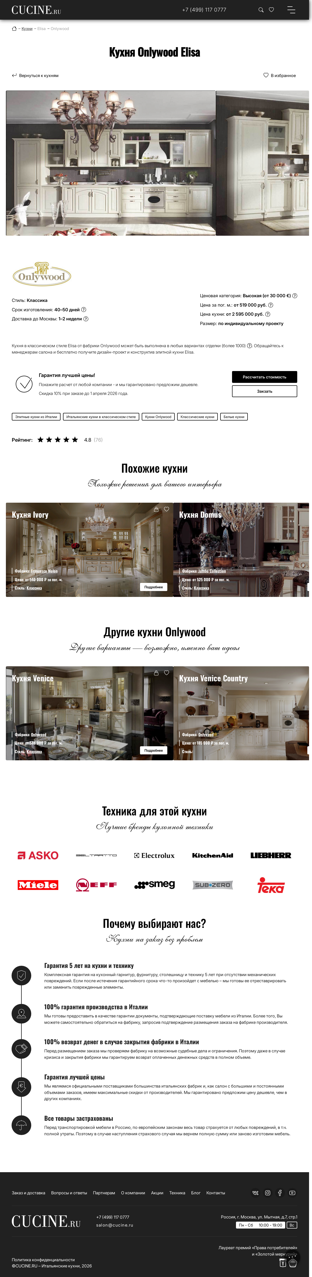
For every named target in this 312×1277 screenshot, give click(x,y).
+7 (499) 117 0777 (112, 1217)
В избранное (283, 75)
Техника (177, 1192)
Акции (157, 1192)
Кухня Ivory (30, 514)
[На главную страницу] (36, 10)
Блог (196, 1192)
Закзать (264, 391)
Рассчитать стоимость (264, 376)
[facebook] (280, 1193)
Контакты (215, 1192)
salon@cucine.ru (115, 1225)
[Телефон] (204, 10)
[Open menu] (291, 10)
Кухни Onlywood (158, 417)
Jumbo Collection (212, 571)
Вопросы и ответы (69, 1192)
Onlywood (38, 734)
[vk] (255, 1193)
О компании (133, 1192)
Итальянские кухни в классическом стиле (101, 417)
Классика (34, 588)
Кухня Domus (200, 514)
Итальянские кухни (61, 1265)
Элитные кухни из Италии (36, 417)
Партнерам (104, 1192)
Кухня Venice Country (213, 678)
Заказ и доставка (28, 1192)
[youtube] (292, 1193)
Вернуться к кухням (39, 75)
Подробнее (153, 587)
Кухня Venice (33, 678)
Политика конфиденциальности (43, 1259)
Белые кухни (234, 417)
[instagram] (268, 1193)
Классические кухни (197, 417)
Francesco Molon (44, 571)
